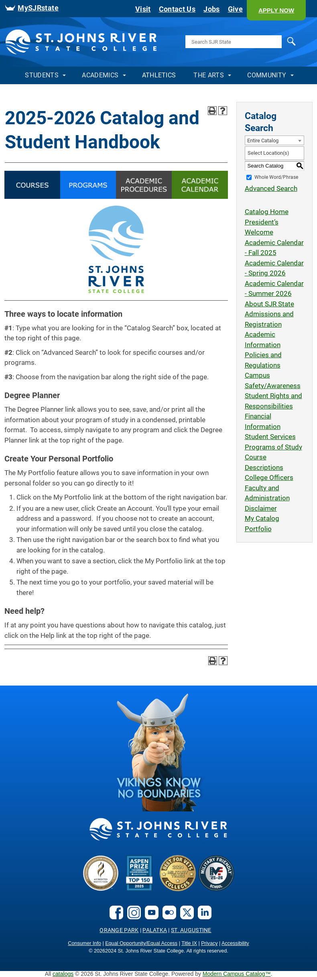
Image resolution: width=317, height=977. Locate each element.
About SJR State (269, 304)
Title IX (189, 943)
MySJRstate (38, 8)
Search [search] (284, 41)
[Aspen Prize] (139, 888)
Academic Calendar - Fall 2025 (274, 248)
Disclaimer (261, 508)
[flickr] (167, 916)
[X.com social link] (185, 916)
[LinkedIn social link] (202, 916)
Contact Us (177, 9)
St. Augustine (191, 930)
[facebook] (114, 916)
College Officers (269, 477)
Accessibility (235, 943)
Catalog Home (267, 212)
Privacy (209, 943)
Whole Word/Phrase (276, 177)
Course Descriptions (264, 462)
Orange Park (119, 930)
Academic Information (262, 339)
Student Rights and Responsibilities (273, 401)
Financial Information (262, 421)
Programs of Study (273, 447)
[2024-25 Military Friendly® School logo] (216, 888)
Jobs (211, 9)
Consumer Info (84, 943)
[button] (276, 10)
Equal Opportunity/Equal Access (141, 943)
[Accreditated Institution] (100, 888)
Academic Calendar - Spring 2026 (274, 268)
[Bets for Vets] (177, 888)
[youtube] (149, 916)
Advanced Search (271, 188)
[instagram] (132, 916)
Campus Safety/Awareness (273, 380)
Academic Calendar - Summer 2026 (274, 288)
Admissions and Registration (269, 319)
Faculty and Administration (267, 493)
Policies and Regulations (263, 360)
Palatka (154, 930)
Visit (143, 9)
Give (235, 9)
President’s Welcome (261, 227)
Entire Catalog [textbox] (262, 141)
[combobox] (275, 140)
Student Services (270, 437)
